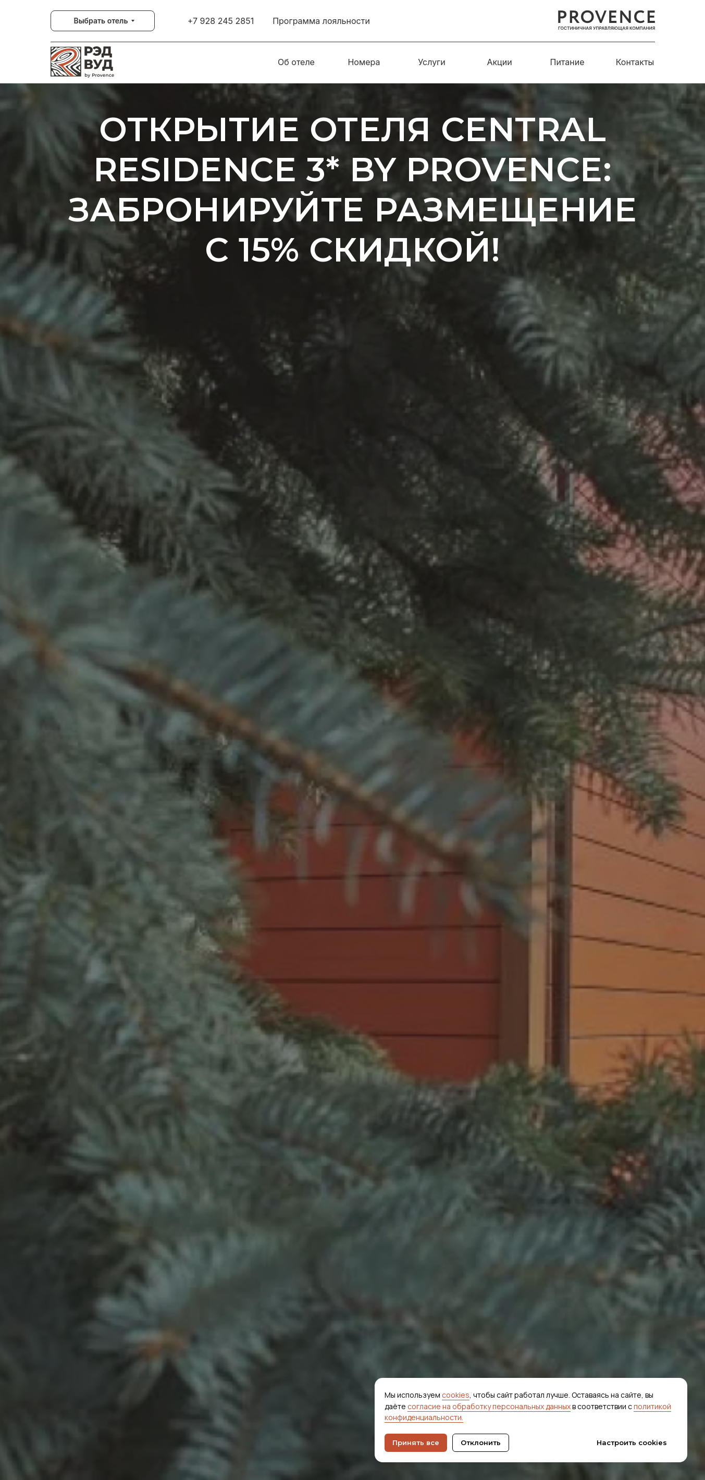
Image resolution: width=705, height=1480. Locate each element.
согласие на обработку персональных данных (489, 1406)
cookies (455, 1395)
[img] (606, 20)
